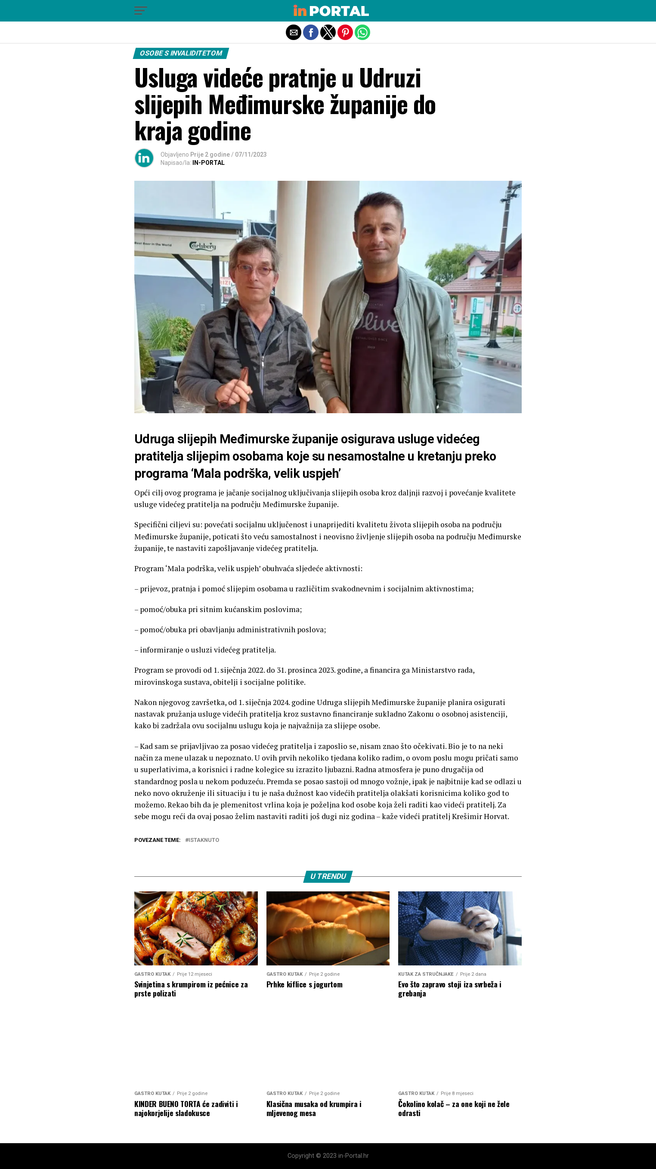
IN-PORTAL (208, 162)
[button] (140, 10)
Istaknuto (204, 840)
